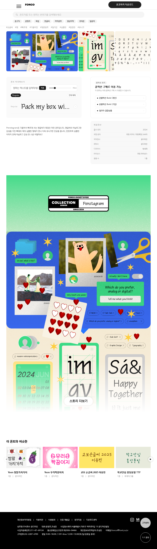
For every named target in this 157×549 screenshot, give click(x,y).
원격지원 (77, 520)
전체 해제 (72, 95)
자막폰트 (58, 21)
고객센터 (145, 523)
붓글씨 (47, 21)
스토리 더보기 (79, 401)
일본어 (92, 21)
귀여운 (81, 21)
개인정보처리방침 (24, 520)
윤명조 (27, 21)
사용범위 (51, 520)
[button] (150, 459)
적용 (42, 88)
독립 (37, 21)
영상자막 (70, 21)
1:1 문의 (145, 537)
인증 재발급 (65, 520)
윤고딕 (17, 21)
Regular (15, 95)
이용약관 (39, 520)
